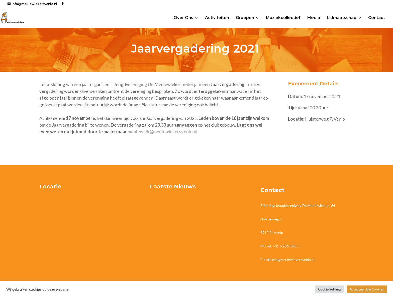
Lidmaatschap (341, 18)
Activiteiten (217, 18)
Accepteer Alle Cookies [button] (367, 289)
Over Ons (183, 18)
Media (313, 18)
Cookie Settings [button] (329, 289)
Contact (376, 18)
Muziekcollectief (283, 18)
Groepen (245, 18)
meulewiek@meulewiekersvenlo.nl (163, 131)
